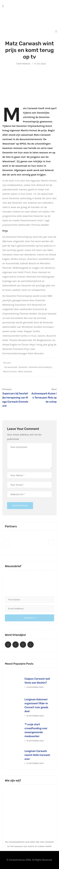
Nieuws (7, 363)
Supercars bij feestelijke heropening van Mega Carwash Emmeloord (15, 397)
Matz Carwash (25, 371)
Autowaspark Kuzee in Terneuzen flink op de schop (44, 395)
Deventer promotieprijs (40, 367)
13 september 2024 (34, 763)
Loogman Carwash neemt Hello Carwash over (37, 755)
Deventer (23, 367)
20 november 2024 (34, 687)
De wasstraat (10, 367)
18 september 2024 (34, 716)
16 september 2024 (34, 741)
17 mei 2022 (39, 63)
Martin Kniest (10, 371)
